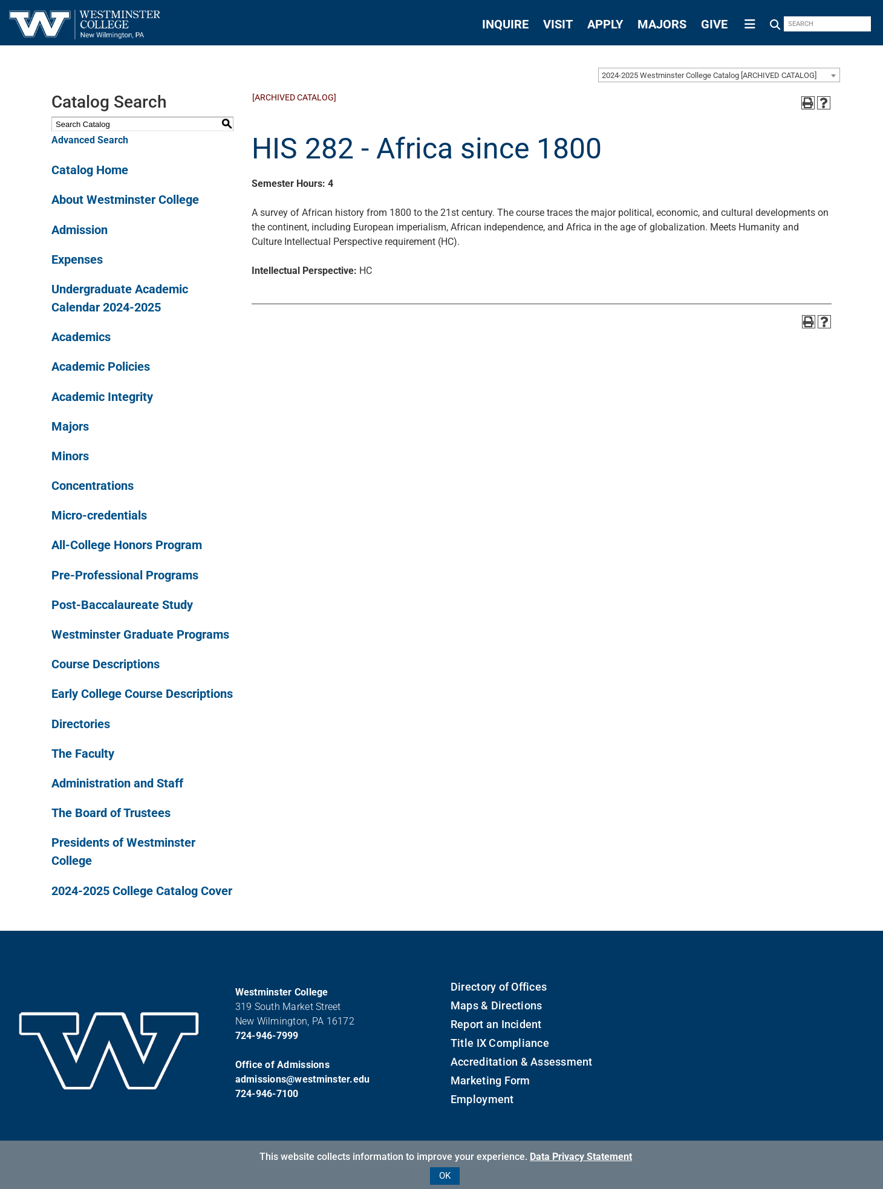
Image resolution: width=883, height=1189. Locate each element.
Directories (80, 724)
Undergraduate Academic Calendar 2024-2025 (119, 298)
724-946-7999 (267, 1035)
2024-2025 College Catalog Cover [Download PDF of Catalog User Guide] (141, 891)
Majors (70, 426)
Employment (482, 1099)
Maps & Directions (496, 1005)
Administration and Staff (117, 783)
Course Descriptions (105, 664)
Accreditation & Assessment (522, 1061)
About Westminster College (125, 199)
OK (445, 1175)
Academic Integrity (102, 396)
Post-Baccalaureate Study (122, 605)
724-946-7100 (267, 1093)
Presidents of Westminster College (123, 851)
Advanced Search (89, 140)
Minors (70, 456)
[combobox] (719, 75)
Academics (81, 337)
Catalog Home (89, 170)
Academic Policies (100, 366)
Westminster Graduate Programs (140, 634)
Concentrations (92, 485)
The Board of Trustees (111, 813)
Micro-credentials (99, 515)
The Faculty (82, 753)
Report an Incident (496, 1024)
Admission (79, 230)
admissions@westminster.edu (302, 1079)
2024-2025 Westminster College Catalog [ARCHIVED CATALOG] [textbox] (709, 75)
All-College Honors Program (126, 545)
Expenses (77, 259)
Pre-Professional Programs (124, 575)
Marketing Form (490, 1080)
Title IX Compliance (500, 1043)
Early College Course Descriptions (142, 693)
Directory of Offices (499, 986)
